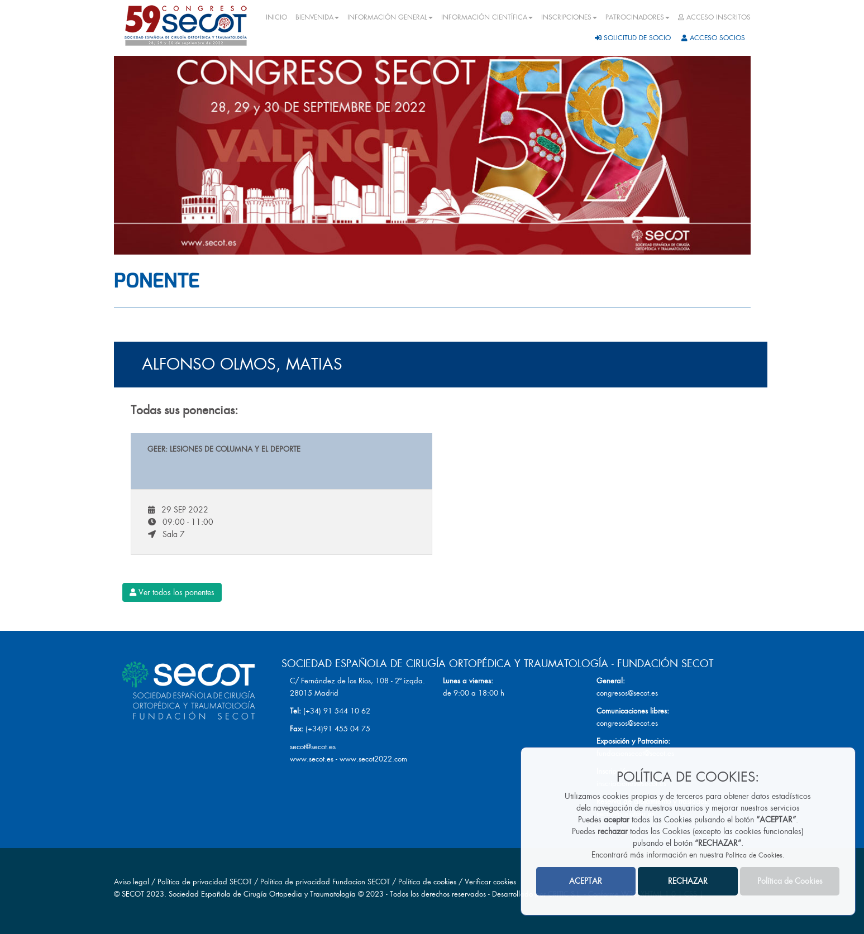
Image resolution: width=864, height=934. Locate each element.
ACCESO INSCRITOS (714, 17)
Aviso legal (131, 882)
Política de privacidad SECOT (204, 882)
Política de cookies (428, 882)
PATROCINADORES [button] (637, 17)
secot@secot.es (313, 746)
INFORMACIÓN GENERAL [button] (390, 17)
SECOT (133, 894)
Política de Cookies (753, 855)
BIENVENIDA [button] (317, 17)
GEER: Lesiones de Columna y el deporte (223, 449)
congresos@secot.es (627, 693)
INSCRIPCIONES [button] (569, 17)
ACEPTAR (585, 881)
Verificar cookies (490, 882)
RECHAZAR (688, 881)
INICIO (276, 17)
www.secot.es (311, 759)
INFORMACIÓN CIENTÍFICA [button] (487, 17)
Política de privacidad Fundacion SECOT (325, 882)
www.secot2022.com (373, 759)
